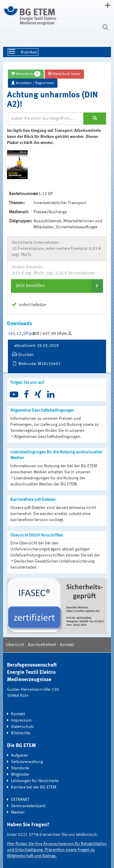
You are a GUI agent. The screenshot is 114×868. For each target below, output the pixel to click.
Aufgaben (19, 755)
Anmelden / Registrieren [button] (32, 83)
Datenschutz (22, 727)
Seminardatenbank (28, 806)
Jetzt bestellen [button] (30, 285)
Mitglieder (20, 774)
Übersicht (15, 645)
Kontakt (67, 645)
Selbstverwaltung (27, 762)
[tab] (57, 285)
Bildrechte (20, 733)
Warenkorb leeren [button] (64, 74)
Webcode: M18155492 (39, 364)
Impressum (21, 720)
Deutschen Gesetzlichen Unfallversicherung (54, 561)
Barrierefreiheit (42, 645)
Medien (18, 812)
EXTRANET (20, 800)
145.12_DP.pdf (21, 333)
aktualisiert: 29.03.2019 (36, 346)
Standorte (20, 768)
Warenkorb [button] (25, 74)
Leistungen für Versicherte (35, 781)
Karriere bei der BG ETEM (33, 787)
